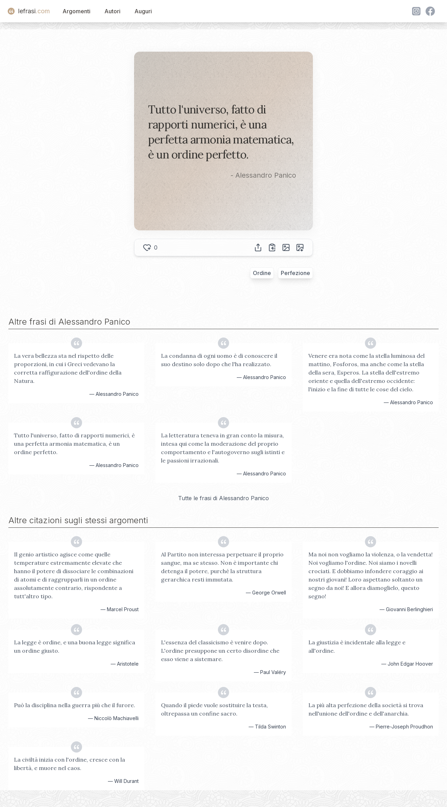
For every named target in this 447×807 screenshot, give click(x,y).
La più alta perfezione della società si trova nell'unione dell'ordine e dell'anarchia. (365, 709)
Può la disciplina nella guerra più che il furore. (74, 705)
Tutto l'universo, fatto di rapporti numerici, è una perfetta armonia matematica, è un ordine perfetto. (74, 444)
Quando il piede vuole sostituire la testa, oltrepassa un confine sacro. (214, 709)
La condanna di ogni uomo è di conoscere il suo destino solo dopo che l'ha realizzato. (219, 360)
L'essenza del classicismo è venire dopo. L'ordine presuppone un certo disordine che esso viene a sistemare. (220, 650)
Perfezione (295, 272)
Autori (112, 11)
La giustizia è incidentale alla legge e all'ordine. (356, 646)
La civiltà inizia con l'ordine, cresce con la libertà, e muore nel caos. (69, 763)
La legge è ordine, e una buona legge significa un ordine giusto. (74, 646)
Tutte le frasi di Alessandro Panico (223, 498)
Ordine (262, 272)
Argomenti (76, 11)
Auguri (143, 11)
